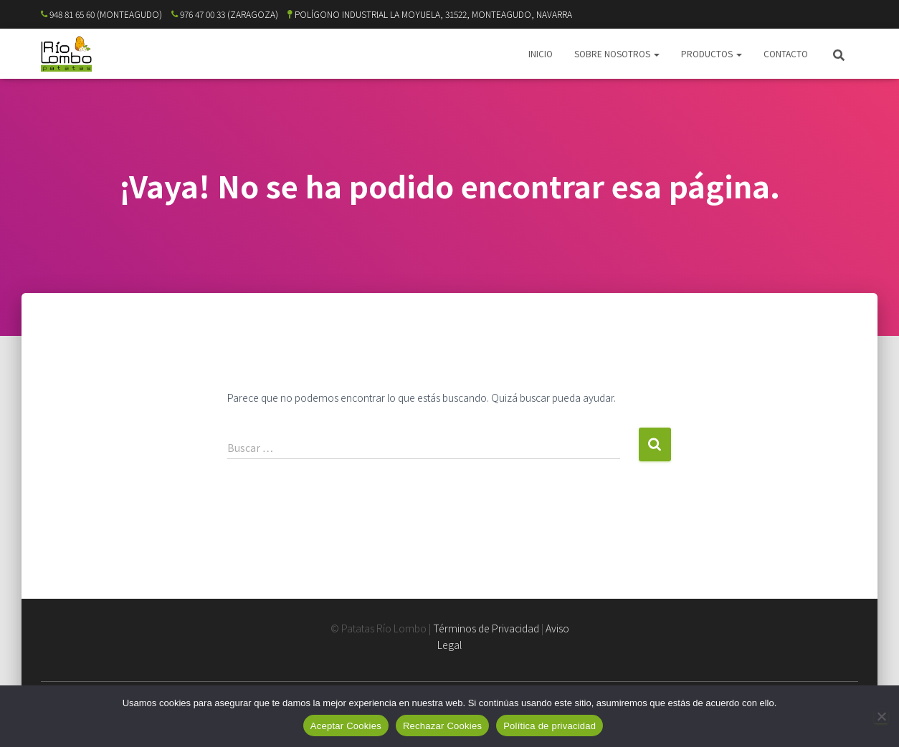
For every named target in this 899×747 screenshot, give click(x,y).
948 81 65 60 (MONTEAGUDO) (101, 14)
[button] (656, 53)
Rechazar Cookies (442, 726)
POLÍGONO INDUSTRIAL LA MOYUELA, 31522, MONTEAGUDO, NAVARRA (429, 14)
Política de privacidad (549, 726)
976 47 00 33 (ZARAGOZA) (224, 14)
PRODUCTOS (711, 53)
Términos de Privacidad (486, 628)
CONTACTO (786, 53)
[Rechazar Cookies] (881, 716)
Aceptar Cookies (345, 726)
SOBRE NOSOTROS (617, 53)
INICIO (540, 53)
